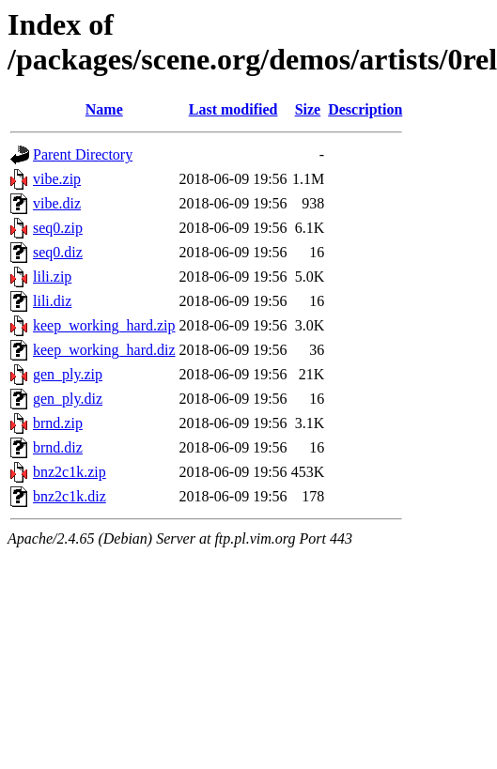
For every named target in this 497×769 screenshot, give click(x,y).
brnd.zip (58, 423)
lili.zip (52, 277)
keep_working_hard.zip (104, 325)
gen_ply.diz (67, 399)
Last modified (233, 109)
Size (308, 109)
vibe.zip (57, 179)
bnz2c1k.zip (69, 472)
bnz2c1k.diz (69, 496)
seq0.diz (58, 252)
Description (365, 109)
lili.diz (52, 301)
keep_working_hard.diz (104, 350)
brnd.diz (58, 447)
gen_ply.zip (67, 374)
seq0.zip (58, 228)
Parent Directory (82, 154)
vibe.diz (57, 203)
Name (104, 109)
